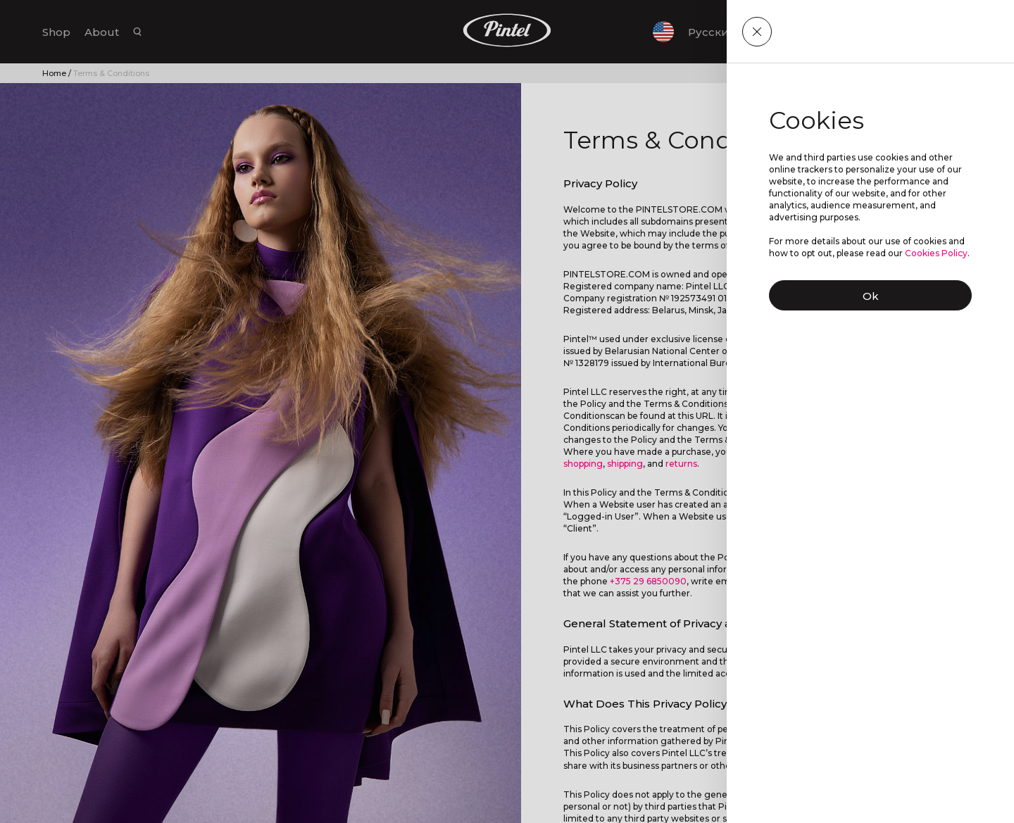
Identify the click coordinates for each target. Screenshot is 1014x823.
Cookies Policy (936, 253)
